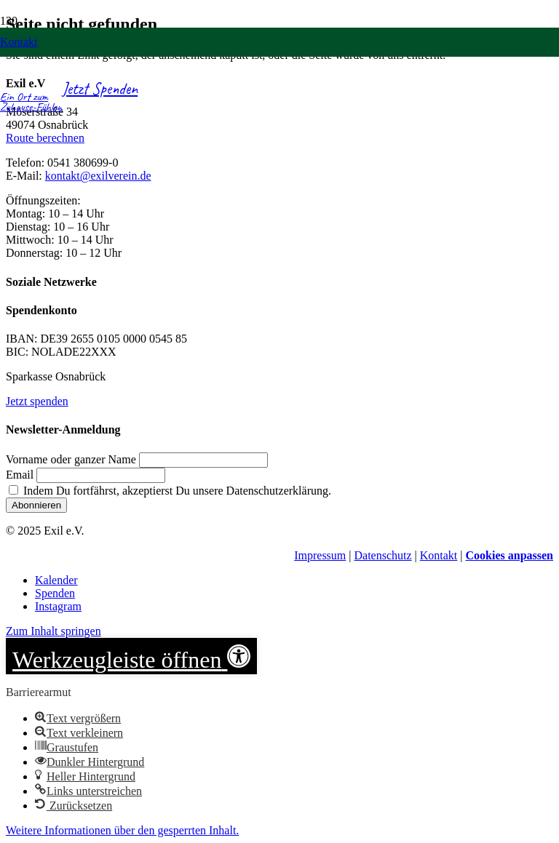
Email (19, 474)
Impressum (320, 555)
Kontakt (439, 555)
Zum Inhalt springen (53, 631)
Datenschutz (382, 555)
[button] (131, 656)
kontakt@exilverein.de (98, 175)
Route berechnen (45, 138)
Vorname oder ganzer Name (71, 459)
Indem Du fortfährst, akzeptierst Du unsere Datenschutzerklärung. (170, 490)
